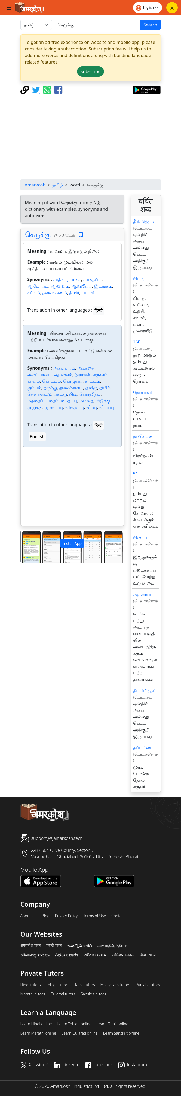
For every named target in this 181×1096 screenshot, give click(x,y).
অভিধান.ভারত (123, 955)
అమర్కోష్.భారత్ (79, 945)
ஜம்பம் (34, 388)
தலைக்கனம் (71, 388)
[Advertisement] (90, 137)
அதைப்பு (92, 279)
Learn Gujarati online (80, 1033)
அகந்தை (85, 368)
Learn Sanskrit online (121, 1033)
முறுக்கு (34, 407)
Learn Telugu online (74, 1024)
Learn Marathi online (38, 1033)
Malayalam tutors (115, 985)
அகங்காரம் (64, 368)
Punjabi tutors (148, 985)
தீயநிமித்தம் (145, 690)
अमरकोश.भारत (30, 945)
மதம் (54, 401)
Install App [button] (72, 543)
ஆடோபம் (37, 286)
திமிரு (91, 388)
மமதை (86, 401)
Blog (46, 916)
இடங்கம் (103, 286)
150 (136, 342)
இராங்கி (83, 375)
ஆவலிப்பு (81, 286)
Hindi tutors (30, 985)
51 (135, 474)
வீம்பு (91, 407)
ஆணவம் (60, 286)
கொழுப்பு (72, 381)
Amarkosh (35, 185)
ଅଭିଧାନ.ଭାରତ (95, 955)
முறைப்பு (54, 407)
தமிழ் (57, 185)
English (37, 437)
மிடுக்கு (103, 401)
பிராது (139, 278)
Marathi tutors (32, 994)
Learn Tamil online (112, 1024)
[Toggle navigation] (9, 7)
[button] (28, 546)
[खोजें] (97, 25)
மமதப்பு (69, 401)
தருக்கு (50, 388)
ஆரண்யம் (143, 594)
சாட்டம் (92, 381)
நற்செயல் (142, 436)
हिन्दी (98, 310)
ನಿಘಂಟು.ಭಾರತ (66, 955)
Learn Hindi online (36, 1024)
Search (150, 25)
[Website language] (147, 7)
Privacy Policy (66, 916)
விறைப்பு (74, 407)
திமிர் (74, 292)
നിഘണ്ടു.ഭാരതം (35, 955)
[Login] (172, 7)
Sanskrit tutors (93, 994)
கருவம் (100, 375)
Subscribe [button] (90, 71)
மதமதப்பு (37, 401)
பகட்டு (60, 394)
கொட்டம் (51, 381)
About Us (28, 916)
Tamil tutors (85, 985)
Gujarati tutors (62, 994)
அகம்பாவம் (39, 375)
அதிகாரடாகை (67, 279)
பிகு (73, 394)
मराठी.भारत (54, 945)
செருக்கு (38, 234)
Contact (118, 916)
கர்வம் (33, 292)
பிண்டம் (141, 537)
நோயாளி (142, 392)
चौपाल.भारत (148, 955)
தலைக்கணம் (54, 292)
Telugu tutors (57, 985)
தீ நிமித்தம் (143, 221)
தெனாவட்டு (39, 394)
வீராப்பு (106, 407)
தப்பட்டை (143, 747)
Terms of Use (94, 916)
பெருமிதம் (90, 394)
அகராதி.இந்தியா (111, 945)
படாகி (88, 292)
